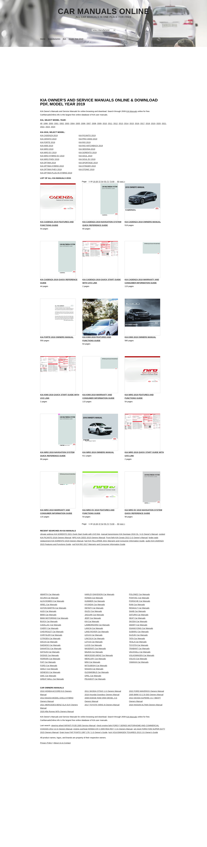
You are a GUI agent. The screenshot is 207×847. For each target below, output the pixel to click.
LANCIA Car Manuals (94, 678)
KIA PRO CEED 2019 (88, 144)
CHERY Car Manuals (49, 678)
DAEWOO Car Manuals (50, 707)
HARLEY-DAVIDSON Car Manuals (99, 620)
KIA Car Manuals (92, 666)
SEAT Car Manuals (137, 661)
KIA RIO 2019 (85, 148)
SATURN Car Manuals (138, 655)
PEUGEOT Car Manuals (95, 766)
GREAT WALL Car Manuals (52, 766)
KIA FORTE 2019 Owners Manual (57, 350)
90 (118, 190)
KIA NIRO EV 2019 (48, 158)
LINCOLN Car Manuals (95, 696)
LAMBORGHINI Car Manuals (97, 672)
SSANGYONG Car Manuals (141, 678)
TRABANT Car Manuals (139, 713)
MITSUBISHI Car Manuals (96, 742)
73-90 (111, 190)
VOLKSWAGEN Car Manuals (141, 725)
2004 (72, 126)
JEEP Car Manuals (93, 661)
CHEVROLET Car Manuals (51, 684)
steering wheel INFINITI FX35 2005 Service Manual (82, 841)
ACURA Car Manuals (49, 625)
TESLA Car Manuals (138, 702)
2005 (78, 126)
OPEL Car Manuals (93, 760)
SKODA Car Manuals (138, 666)
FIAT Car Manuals (48, 737)
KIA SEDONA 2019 (87, 154)
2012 (115, 126)
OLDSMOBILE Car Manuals (97, 754)
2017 (142, 126)
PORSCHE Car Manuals (139, 631)
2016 (137, 126)
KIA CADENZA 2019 (49, 141)
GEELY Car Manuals (49, 748)
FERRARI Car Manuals (50, 731)
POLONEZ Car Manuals (139, 620)
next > (122, 190)
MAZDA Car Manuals (94, 719)
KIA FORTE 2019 (47, 148)
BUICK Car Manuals (49, 666)
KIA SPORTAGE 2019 (88, 168)
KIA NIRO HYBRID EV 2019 (52, 161)
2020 (158, 126)
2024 (53, 129)
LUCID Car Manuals (93, 707)
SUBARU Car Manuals (139, 684)
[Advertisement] (103, 66)
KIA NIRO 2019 (46, 154)
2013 (121, 126)
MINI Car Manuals (92, 737)
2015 (132, 126)
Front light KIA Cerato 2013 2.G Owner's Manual (127, 551)
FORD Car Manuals (48, 742)
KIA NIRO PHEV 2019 (49, 165)
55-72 (106, 190)
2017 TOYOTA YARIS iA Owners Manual (102, 803)
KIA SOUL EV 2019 (87, 165)
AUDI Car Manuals (48, 649)
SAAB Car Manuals (137, 649)
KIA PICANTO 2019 (87, 141)
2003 (67, 126)
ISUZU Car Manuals (93, 649)
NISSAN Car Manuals (94, 748)
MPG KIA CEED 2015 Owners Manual (88, 551)
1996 (45, 126)
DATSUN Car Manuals (49, 719)
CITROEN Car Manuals (50, 696)
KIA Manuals (131, 111)
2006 (83, 126)
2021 (164, 126)
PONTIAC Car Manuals (139, 625)
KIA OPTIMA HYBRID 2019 (52, 171)
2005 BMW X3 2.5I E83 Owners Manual (146, 788)
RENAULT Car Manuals (139, 643)
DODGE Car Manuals (49, 725)
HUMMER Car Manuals (95, 631)
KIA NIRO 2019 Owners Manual (98, 466)
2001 (56, 126)
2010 (105, 126)
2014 (126, 126)
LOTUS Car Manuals (94, 702)
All (41, 126)
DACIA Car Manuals (48, 702)
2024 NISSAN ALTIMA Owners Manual (145, 803)
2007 (88, 126)
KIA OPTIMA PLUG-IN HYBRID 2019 (56, 178)
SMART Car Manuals (138, 672)
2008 (94, 126)
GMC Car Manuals (48, 760)
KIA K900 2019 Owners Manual (140, 350)
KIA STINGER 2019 (87, 171)
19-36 (95, 190)
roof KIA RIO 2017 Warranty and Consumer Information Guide (98, 558)
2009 (99, 126)
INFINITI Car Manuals (94, 643)
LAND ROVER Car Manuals (97, 684)
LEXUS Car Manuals (93, 690)
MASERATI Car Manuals (95, 713)
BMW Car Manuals (48, 655)
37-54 (100, 190)
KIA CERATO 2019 (48, 144)
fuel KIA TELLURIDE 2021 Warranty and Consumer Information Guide (114, 555)
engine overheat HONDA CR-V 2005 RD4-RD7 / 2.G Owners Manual (127, 844)
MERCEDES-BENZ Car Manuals (99, 725)
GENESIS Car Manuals (50, 754)
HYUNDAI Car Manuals (95, 637)
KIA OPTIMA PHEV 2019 (51, 175)
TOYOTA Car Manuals (138, 707)
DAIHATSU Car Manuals (50, 713)
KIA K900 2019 (46, 151)
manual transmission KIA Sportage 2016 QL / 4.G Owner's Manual (129, 548)
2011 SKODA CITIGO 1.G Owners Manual (103, 783)
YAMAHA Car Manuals (138, 737)
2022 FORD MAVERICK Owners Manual (146, 783)
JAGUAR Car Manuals (94, 655)
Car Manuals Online (103, 11)
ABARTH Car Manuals (49, 620)
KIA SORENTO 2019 (88, 158)
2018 (148, 126)
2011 (110, 126)
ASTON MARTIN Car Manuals (53, 643)
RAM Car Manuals (137, 637)
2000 (51, 126)
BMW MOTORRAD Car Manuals (54, 661)
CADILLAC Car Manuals (50, 672)
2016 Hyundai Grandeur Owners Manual (102, 788)
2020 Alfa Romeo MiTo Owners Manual (57, 810)
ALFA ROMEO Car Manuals (52, 631)
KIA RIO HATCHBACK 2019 (91, 151)
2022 (42, 129)
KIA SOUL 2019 (85, 161)
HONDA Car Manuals (94, 625)
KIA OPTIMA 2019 (48, 168)
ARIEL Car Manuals (48, 637)
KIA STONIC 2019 (86, 175)
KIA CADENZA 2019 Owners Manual (143, 234)
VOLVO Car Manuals (138, 731)
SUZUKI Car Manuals (138, 690)
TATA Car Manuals (137, 696)
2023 (48, 129)
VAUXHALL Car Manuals (139, 719)
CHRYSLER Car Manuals (51, 690)
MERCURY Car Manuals (95, 731)
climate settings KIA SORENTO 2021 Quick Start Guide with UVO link (70, 548)
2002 (62, 126)
